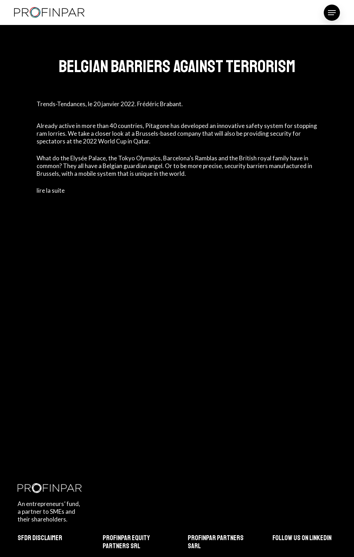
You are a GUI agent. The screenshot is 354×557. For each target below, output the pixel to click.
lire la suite (51, 190)
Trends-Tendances (61, 104)
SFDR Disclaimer (40, 537)
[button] (332, 12)
